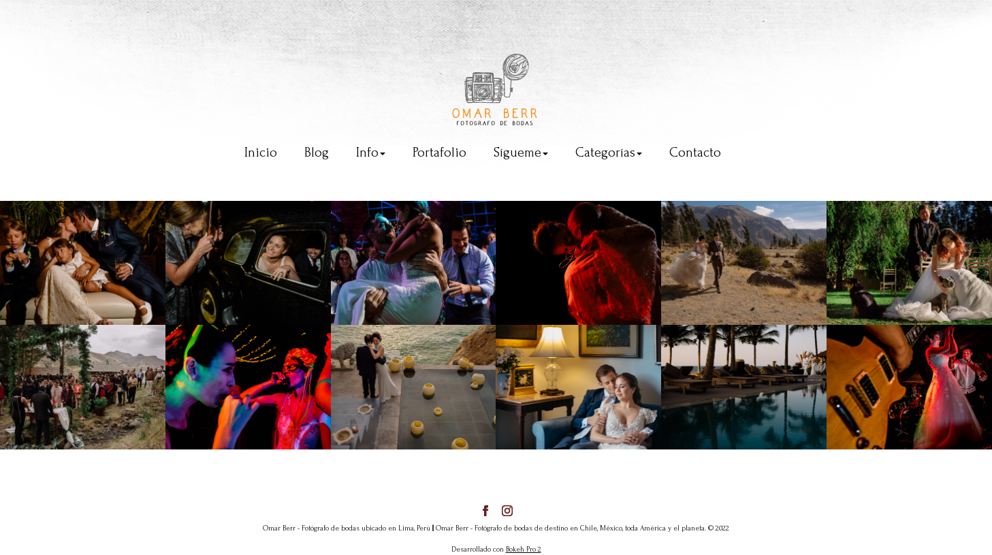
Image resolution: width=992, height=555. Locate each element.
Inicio (260, 152)
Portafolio (439, 152)
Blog (316, 152)
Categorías (608, 152)
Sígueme (521, 152)
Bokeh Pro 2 (523, 549)
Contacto (695, 152)
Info (370, 152)
